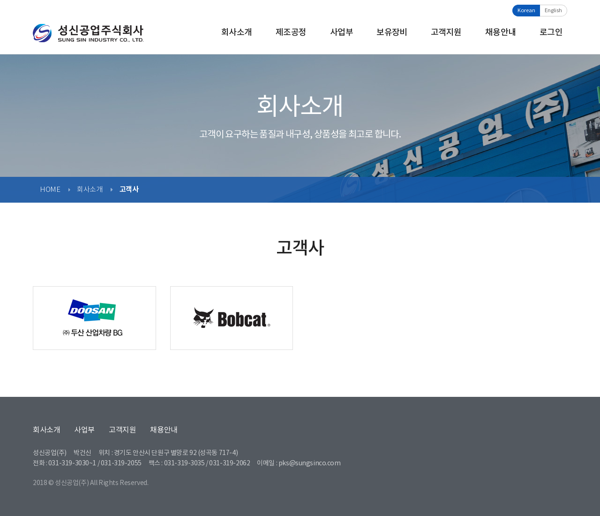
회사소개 (236, 33)
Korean (526, 11)
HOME (50, 190)
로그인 (551, 33)
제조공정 (291, 33)
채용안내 (500, 33)
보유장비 (391, 33)
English (553, 11)
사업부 (341, 33)
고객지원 (446, 33)
